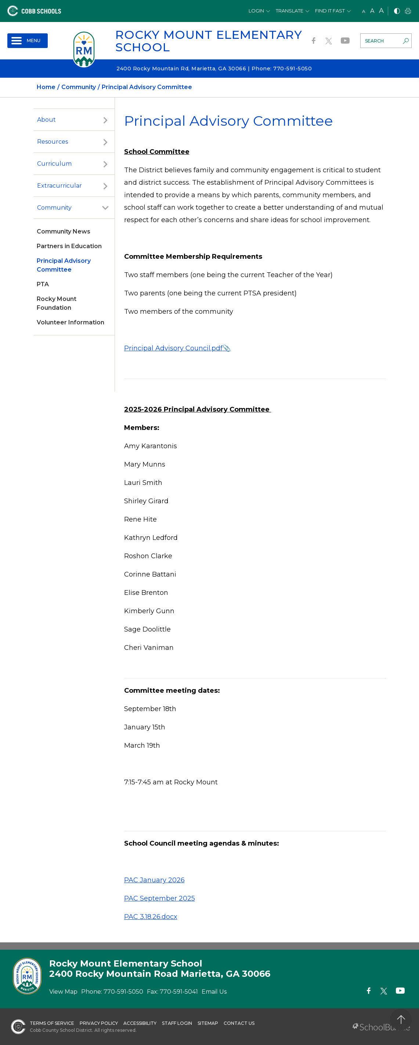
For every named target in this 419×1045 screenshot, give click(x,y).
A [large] (381, 11)
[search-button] (406, 41)
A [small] (363, 11)
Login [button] (256, 11)
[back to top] (401, 1019)
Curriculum (54, 163)
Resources (52, 141)
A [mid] (372, 10)
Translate (289, 11)
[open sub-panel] (105, 119)
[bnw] (397, 11)
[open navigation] (27, 40)
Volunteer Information (70, 322)
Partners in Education (69, 246)
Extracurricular (59, 185)
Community (54, 207)
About (46, 119)
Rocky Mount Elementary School (208, 40)
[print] (408, 11)
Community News (63, 231)
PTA (43, 284)
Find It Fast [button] (330, 11)
